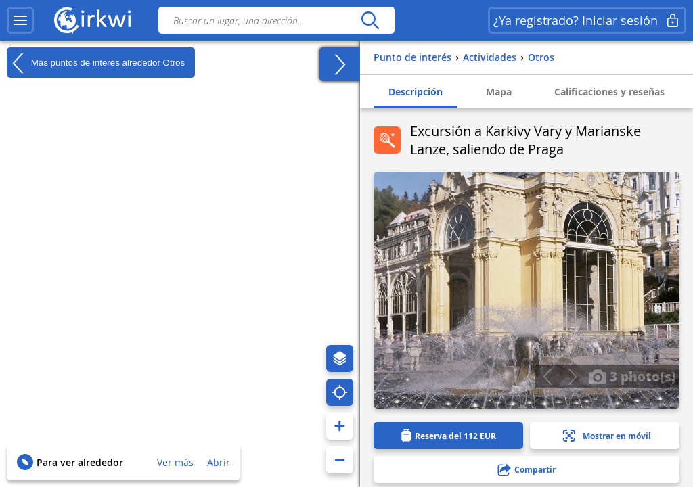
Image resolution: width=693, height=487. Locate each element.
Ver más (175, 462)
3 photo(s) (632, 376)
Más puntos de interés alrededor (96, 63)
